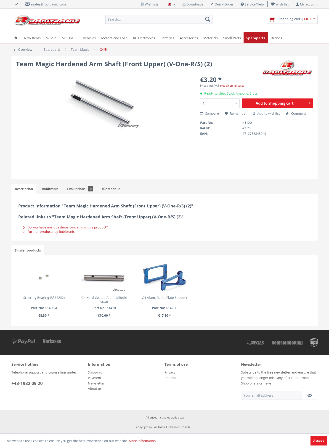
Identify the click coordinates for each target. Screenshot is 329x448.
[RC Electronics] (144, 37)
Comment (296, 113)
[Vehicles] (89, 37)
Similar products (28, 250)
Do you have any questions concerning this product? (65, 227)
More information (142, 441)
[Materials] (210, 37)
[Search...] (158, 19)
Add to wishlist (266, 113)
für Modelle (111, 189)
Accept (318, 440)
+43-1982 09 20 (27, 383)
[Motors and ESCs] (114, 37)
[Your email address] (271, 395)
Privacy (169, 372)
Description (24, 189)
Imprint (170, 378)
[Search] (207, 19)
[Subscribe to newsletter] (309, 395)
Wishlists (150, 4)
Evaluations (80, 188)
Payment (94, 378)
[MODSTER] (69, 37)
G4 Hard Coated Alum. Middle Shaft (104, 299)
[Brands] (276, 37)
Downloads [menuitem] (192, 4)
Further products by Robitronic (49, 231)
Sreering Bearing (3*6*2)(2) (44, 297)
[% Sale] (51, 37)
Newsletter (96, 383)
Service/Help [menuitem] (252, 4)
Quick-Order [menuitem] (221, 4)
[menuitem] (280, 4)
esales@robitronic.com (48, 4)
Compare (209, 113)
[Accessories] (189, 37)
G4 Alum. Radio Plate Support (164, 297)
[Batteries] (167, 37)
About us (95, 388)
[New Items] (32, 37)
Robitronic (50, 189)
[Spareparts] (256, 37)
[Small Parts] (232, 37)
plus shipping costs (232, 85)
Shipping (95, 372)
